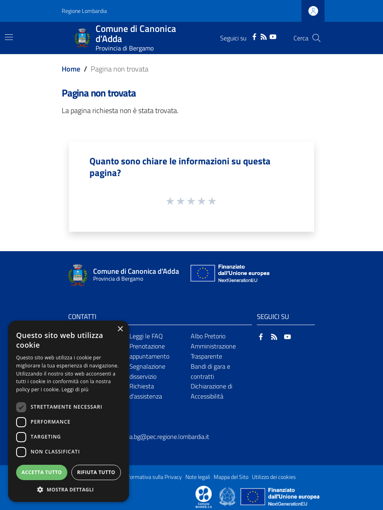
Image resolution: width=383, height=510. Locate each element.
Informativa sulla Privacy (153, 477)
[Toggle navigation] (9, 37)
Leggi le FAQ (146, 336)
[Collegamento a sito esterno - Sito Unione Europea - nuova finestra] (229, 275)
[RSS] (264, 36)
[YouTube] (273, 36)
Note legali (197, 477)
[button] (68, 489)
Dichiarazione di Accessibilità (211, 391)
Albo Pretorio (208, 336)
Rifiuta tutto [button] (96, 472)
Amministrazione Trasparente (213, 351)
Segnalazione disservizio (147, 371)
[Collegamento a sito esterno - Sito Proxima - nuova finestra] (204, 496)
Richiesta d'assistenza (145, 391)
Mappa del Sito (231, 477)
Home (71, 68)
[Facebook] (254, 36)
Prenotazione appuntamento (149, 351)
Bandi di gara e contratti (210, 371)
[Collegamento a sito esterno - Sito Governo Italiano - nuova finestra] (228, 496)
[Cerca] (316, 38)
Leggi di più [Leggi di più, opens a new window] (75, 389)
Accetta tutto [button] (41, 472)
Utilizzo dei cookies (274, 477)
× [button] (120, 329)
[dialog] (68, 411)
